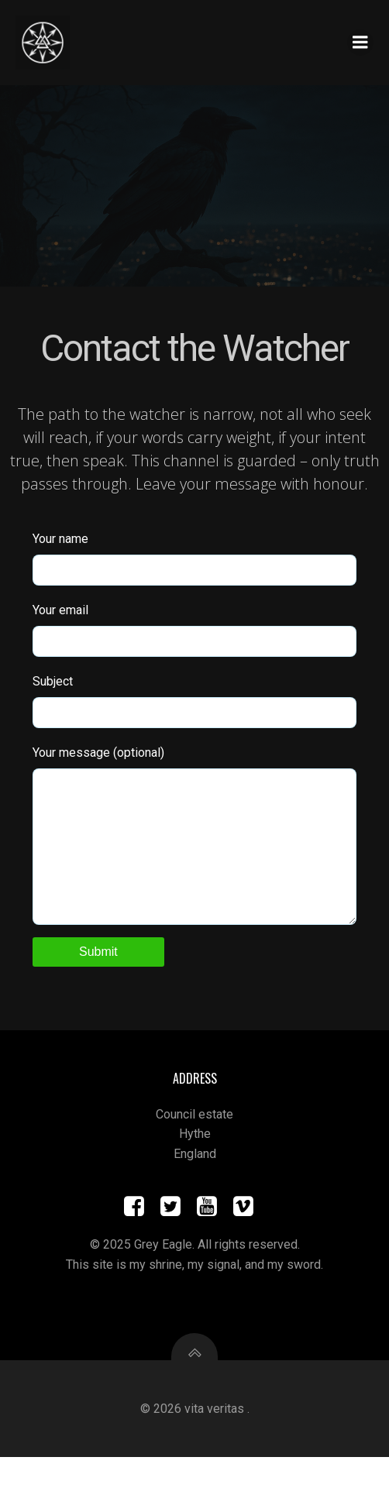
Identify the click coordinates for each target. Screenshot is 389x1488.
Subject (194, 701)
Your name (194, 558)
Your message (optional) (194, 850)
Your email (194, 630)
